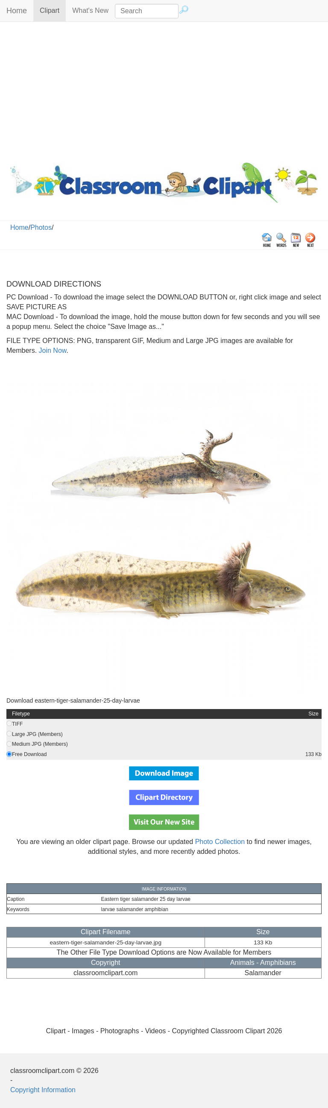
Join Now (51, 350)
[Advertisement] (164, 90)
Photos (41, 227)
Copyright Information (43, 1089)
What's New (90, 10)
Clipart (53, 10)
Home (16, 10)
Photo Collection (220, 841)
